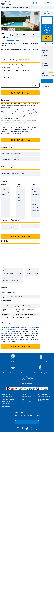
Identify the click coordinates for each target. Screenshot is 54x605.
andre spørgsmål (13, 329)
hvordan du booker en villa (27, 327)
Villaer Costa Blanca (8, 397)
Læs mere (27, 422)
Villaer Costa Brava (8, 394)
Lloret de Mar (6, 406)
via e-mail (7, 333)
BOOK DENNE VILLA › (20, 92)
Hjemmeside (6, 7)
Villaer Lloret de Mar (8, 399)
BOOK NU (47, 38)
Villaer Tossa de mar (8, 401)
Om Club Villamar (27, 397)
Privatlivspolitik (26, 401)
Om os (22, 7)
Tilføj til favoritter (47, 87)
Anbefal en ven (46, 81)
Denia (17, 40)
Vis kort (49, 44)
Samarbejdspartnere (43, 397)
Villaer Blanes (6, 404)
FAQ (27, 7)
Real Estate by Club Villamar (43, 400)
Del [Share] (11, 35)
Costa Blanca (10, 40)
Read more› (4, 125)
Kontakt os (15, 7)
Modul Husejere (42, 394)
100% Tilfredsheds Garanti (45, 50)
